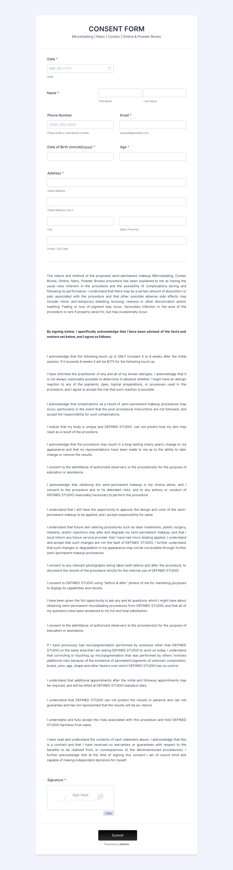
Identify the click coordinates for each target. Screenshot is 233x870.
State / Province (129, 229)
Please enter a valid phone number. (68, 132)
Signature (56, 780)
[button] (109, 68)
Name (53, 93)
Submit (117, 835)
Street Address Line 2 (60, 210)
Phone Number (59, 115)
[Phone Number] (80, 124)
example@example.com (134, 132)
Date (52, 59)
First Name (105, 101)
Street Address (56, 190)
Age (124, 147)
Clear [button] (108, 813)
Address (55, 173)
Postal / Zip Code (57, 248)
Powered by (116, 844)
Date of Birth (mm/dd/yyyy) (71, 147)
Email (125, 115)
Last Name (150, 101)
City (49, 229)
